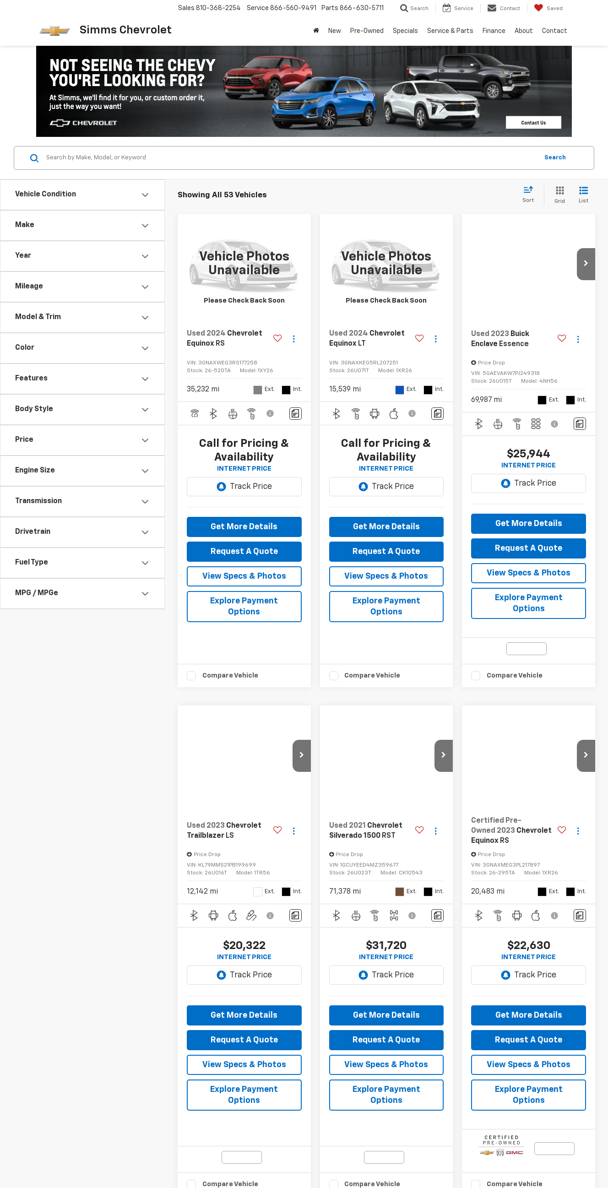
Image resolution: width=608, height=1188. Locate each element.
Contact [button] (554, 31)
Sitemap (188, 1157)
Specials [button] (405, 31)
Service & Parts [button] (450, 31)
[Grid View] (558, 196)
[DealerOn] (66, 1156)
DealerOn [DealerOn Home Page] (161, 1157)
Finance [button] (494, 31)
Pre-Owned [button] (367, 31)
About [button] (524, 31)
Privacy (212, 1157)
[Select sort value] (531, 195)
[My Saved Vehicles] (548, 8)
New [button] (334, 31)
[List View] (583, 196)
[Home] (316, 31)
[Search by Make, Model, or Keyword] (291, 158)
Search (555, 158)
